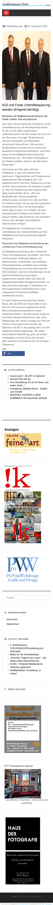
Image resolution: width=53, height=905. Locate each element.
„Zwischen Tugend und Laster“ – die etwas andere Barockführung (28, 659)
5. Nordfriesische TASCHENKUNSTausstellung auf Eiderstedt (26, 648)
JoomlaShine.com (24, 904)
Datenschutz (13, 624)
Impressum (12, 619)
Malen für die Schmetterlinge (24, 654)
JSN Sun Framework (45, 904)
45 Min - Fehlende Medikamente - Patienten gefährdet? (27, 665)
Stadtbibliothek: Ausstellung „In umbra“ (25, 672)
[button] (13, 353)
